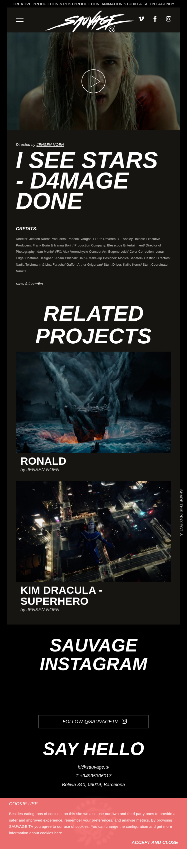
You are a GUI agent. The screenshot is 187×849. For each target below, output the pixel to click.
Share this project (181, 511)
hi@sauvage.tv (93, 767)
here (58, 833)
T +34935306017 (94, 775)
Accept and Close (155, 842)
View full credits (29, 284)
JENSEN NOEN (50, 144)
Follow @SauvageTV (94, 721)
